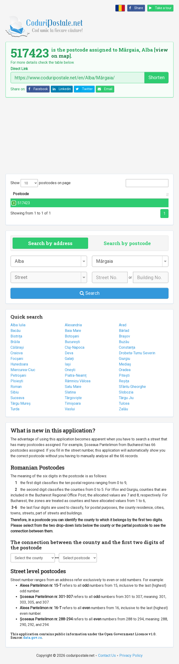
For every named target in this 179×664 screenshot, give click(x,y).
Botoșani (72, 336)
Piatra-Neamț (75, 375)
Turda (14, 409)
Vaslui (70, 409)
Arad (122, 325)
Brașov (124, 336)
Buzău (124, 342)
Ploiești (16, 381)
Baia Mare (73, 330)
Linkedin (61, 89)
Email (104, 89)
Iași (68, 364)
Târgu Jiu (126, 398)
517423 (19, 203)
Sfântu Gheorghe (132, 386)
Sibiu (14, 392)
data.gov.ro (32, 637)
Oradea (125, 370)
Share (135, 8)
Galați (69, 358)
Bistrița (16, 336)
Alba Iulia (17, 325)
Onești (70, 370)
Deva (69, 353)
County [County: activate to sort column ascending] (151, 194)
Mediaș (125, 364)
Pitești (124, 375)
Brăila (15, 342)
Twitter (83, 89)
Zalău (123, 409)
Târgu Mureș (20, 403)
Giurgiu (124, 358)
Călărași (17, 347)
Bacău (15, 330)
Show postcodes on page (40, 183)
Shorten (156, 77)
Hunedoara (19, 364)
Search (90, 293)
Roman (16, 386)
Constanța (127, 347)
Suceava (17, 398)
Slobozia (126, 392)
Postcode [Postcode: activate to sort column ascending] (21, 194)
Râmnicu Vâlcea (77, 381)
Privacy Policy (131, 655)
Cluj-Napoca (74, 347)
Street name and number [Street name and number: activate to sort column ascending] (65, 194)
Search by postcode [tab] (127, 243)
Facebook (37, 89)
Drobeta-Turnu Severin (137, 353)
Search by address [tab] (50, 243)
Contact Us (107, 655)
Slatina (70, 392)
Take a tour (160, 8)
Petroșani (18, 375)
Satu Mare (73, 386)
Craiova (16, 353)
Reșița (124, 381)
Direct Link (19, 69)
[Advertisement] (89, 135)
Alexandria (73, 325)
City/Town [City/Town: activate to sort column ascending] (120, 194)
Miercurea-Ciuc (22, 370)
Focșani (16, 358)
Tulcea (124, 403)
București (72, 342)
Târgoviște (73, 398)
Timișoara (73, 403)
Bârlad (124, 330)
